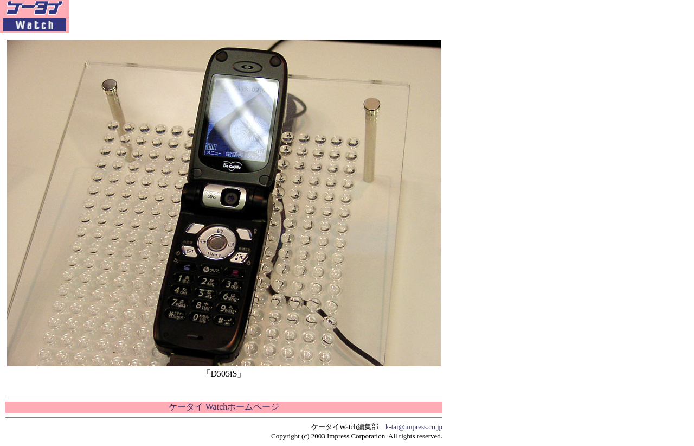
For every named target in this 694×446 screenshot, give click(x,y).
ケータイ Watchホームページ (224, 406)
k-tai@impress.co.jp (413, 427)
